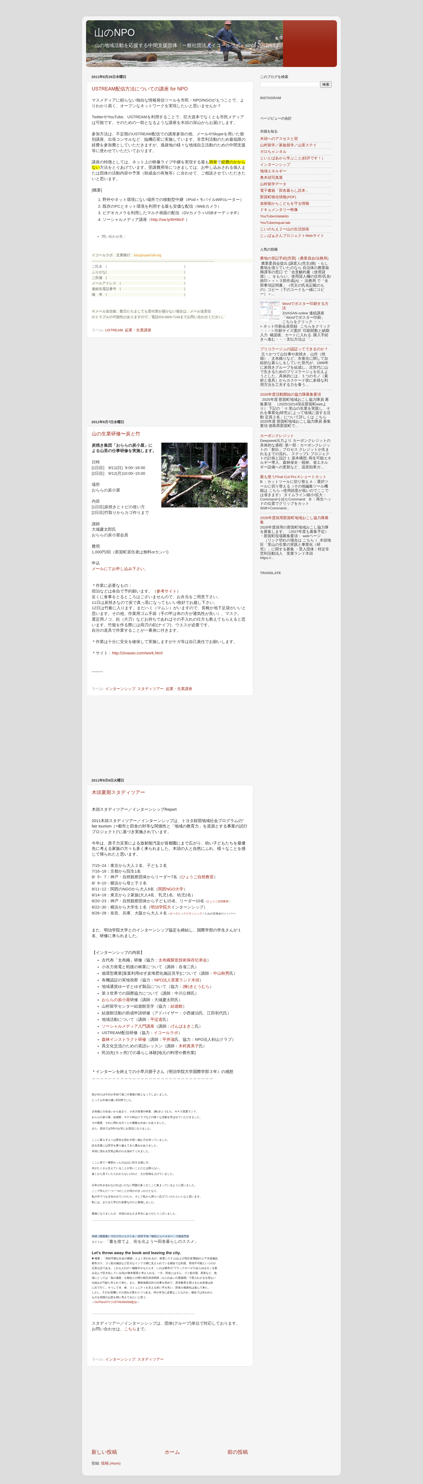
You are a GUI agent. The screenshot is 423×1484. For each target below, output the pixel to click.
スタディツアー (150, 689)
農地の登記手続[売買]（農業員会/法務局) (294, 258)
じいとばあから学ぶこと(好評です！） (293, 158)
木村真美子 (189, 1046)
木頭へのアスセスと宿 (279, 139)
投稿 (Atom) (111, 1463)
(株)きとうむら (196, 986)
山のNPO (114, 32)
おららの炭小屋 (116, 1000)
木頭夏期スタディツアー (118, 792)
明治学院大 (161, 907)
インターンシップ (120, 689)
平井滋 (168, 1039)
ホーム (172, 1452)
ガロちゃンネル (273, 152)
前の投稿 (237, 1452)
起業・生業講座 (138, 330)
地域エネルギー (273, 171)
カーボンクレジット (277, 436)
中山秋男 (221, 973)
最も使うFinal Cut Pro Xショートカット (293, 477)
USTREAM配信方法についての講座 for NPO (140, 89)
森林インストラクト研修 (124, 1039)
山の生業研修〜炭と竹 (116, 433)
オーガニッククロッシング (186, 913)
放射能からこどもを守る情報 (284, 203)
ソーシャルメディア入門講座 (128, 1026)
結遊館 (176, 1006)
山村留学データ (273, 184)
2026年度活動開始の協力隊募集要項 (290, 394)
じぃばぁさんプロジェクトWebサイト (292, 236)
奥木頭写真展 (271, 178)
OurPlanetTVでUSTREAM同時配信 (115, 1302)
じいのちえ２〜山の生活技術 (284, 229)
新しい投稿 (104, 1452)
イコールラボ (166, 1033)
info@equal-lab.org (147, 255)
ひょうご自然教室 (197, 877)
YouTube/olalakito (274, 216)
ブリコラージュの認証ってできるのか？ (294, 349)
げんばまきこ (182, 1026)
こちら (130, 1329)
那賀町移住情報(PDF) (278, 197)
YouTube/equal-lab (275, 223)
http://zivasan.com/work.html (137, 653)
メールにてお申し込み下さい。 (120, 569)
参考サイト (166, 591)
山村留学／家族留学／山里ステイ (288, 145)
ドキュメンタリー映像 (279, 210)
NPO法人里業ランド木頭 (176, 980)
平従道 (156, 1019)
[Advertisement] (169, 378)
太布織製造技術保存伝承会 (182, 960)
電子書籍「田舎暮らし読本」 (284, 191)
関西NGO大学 (170, 889)
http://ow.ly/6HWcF (168, 219)
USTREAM (114, 330)
